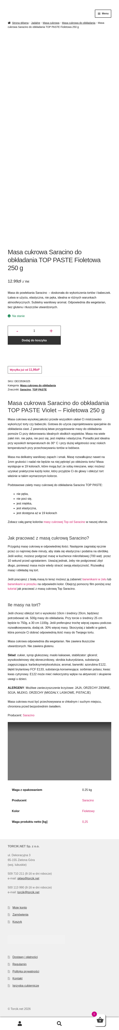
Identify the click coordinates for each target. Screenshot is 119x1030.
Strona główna (20, 22)
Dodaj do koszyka (34, 340)
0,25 (85, 821)
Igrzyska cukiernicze (26, 985)
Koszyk (17, 921)
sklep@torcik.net (28, 878)
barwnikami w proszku (22, 584)
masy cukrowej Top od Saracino (64, 521)
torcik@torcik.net (28, 892)
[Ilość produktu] (34, 331)
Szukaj (59, 1023)
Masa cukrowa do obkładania (78, 22)
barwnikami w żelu (94, 579)
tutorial (12, 588)
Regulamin (20, 964)
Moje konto (20, 907)
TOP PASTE (39, 389)
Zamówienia (20, 914)
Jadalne (35, 22)
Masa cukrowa (51, 22)
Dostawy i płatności (25, 957)
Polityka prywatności (26, 971)
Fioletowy (88, 811)
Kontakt (17, 978)
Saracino (25, 389)
